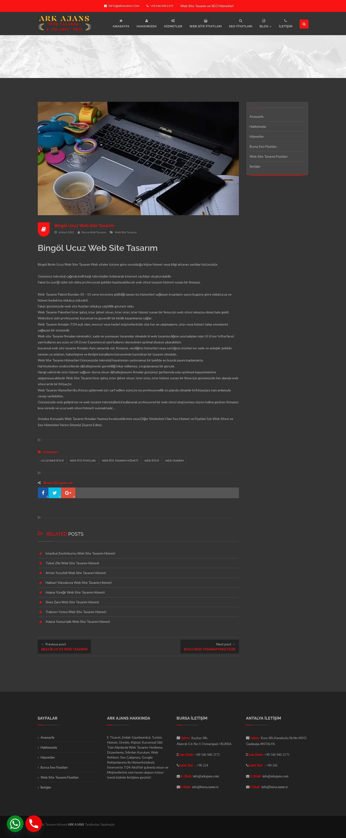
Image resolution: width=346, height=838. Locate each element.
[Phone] (33, 823)
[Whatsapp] (15, 823)
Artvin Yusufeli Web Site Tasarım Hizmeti (76, 573)
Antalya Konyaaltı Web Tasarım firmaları (67, 419)
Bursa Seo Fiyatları (263, 146)
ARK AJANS (76, 824)
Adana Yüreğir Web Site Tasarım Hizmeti (75, 592)
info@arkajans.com (121, 6)
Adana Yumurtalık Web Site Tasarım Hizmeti (78, 621)
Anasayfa (256, 116)
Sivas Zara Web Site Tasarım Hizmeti (72, 602)
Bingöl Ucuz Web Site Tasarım (84, 225)
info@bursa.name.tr (205, 787)
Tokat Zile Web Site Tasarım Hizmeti (72, 563)
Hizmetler (257, 136)
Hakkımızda (258, 126)
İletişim (255, 166)
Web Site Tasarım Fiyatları (269, 156)
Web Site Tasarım (126, 232)
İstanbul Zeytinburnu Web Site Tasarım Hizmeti (80, 553)
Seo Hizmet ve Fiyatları (189, 419)
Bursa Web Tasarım (94, 232)
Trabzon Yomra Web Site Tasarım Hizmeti (76, 612)
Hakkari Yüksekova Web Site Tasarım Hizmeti (79, 582)
